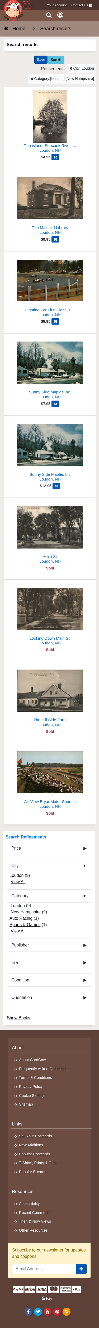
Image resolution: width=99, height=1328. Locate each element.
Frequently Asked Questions (43, 1069)
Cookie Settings (32, 1095)
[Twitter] (38, 1311)
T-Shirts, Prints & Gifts (37, 1163)
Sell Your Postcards (35, 1136)
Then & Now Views (35, 1221)
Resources (23, 1191)
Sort (55, 59)
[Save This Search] (41, 60)
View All (18, 882)
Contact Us (79, 5)
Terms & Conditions (35, 1077)
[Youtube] (47, 1311)
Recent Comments (34, 1212)
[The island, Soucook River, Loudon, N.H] (50, 122)
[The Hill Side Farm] (50, 696)
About (18, 1047)
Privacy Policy (31, 1086)
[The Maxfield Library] (50, 204)
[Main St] (50, 533)
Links (17, 1124)
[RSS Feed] (66, 1311)
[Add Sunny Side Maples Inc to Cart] (56, 486)
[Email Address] (44, 1269)
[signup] (81, 1269)
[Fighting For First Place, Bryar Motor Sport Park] (50, 286)
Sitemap (26, 1104)
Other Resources (33, 1230)
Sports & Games (25, 924)
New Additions (31, 1145)
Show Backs (18, 1018)
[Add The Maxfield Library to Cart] (55, 239)
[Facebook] (28, 1311)
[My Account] (60, 15)
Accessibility (29, 1203)
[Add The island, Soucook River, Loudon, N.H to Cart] (55, 157)
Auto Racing (21, 918)
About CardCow (32, 1060)
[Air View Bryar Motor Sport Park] (50, 778)
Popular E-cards (32, 1172)
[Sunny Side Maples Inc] (50, 451)
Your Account (57, 5)
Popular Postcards (34, 1154)
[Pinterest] (57, 1311)
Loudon (16, 875)
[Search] (49, 15)
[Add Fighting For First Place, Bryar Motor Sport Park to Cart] (55, 321)
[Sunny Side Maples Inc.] (50, 368)
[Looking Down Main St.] (50, 614)
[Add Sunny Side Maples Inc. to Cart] (55, 404)
